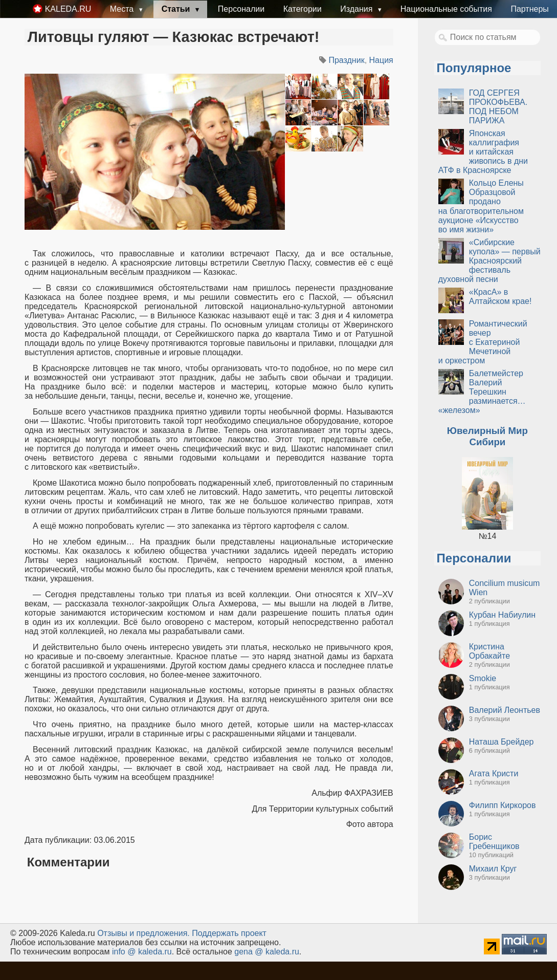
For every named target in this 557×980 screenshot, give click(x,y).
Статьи (177, 9)
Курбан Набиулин (502, 615)
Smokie (482, 678)
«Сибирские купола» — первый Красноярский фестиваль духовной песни (489, 261)
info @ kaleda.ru (142, 951)
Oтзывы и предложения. (143, 933)
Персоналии (241, 9)
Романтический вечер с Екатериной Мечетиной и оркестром (482, 342)
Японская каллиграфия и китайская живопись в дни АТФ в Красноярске (483, 152)
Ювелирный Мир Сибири (487, 436)
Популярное (474, 68)
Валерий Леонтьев (504, 710)
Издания (357, 9)
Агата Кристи (494, 773)
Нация (381, 60)
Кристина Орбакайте (489, 651)
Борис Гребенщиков (494, 842)
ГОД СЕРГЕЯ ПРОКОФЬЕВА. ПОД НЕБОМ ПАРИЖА (498, 107)
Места (123, 9)
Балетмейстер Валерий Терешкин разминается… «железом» (482, 392)
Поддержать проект (229, 933)
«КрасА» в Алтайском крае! (500, 297)
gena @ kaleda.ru (266, 951)
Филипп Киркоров (502, 805)
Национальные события (446, 9)
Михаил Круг (493, 868)
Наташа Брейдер (501, 741)
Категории (302, 9)
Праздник (346, 60)
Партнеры (529, 9)
